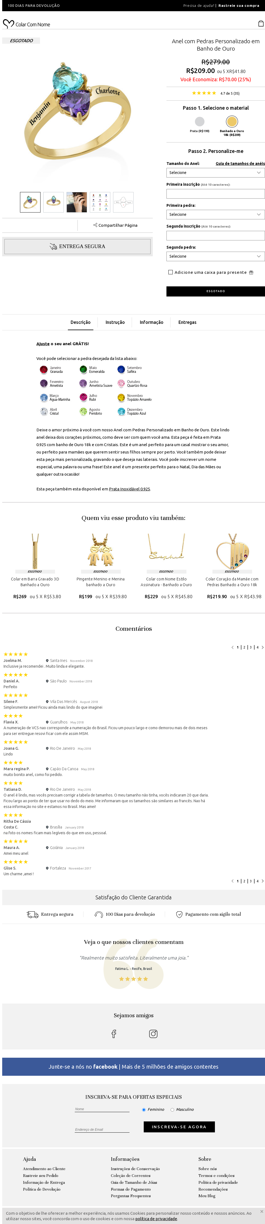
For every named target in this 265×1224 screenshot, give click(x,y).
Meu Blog (206, 1195)
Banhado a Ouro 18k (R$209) (232, 126)
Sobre (204, 1159)
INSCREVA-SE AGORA (179, 1126)
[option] (76, 5)
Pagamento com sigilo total (208, 914)
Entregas (187, 322)
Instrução (115, 322)
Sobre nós (207, 1168)
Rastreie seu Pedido (40, 1175)
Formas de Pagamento (131, 1189)
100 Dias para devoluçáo (124, 914)
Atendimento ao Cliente (44, 1168)
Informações (125, 1159)
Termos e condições (216, 1175)
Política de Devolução (42, 1189)
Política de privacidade (218, 1182)
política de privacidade (156, 1218)
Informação (151, 322)
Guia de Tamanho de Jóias (134, 1182)
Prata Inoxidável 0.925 (129, 489)
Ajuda (29, 1159)
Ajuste (43, 343)
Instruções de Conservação (135, 1168)
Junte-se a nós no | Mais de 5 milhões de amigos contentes (133, 1066)
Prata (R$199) (199, 125)
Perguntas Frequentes (131, 1195)
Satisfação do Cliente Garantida (134, 897)
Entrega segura (49, 914)
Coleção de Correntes (131, 1175)
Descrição (81, 322)
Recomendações (213, 1189)
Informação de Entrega (44, 1182)
